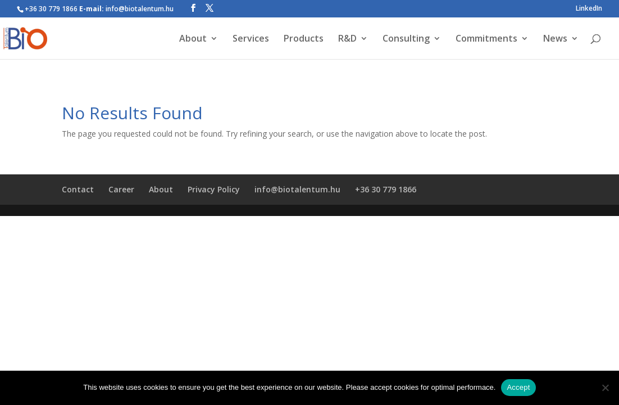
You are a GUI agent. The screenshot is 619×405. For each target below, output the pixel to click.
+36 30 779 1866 (385, 189)
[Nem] (605, 387)
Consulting (406, 39)
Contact (78, 189)
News (555, 39)
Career (121, 189)
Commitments (486, 39)
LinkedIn (589, 9)
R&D (347, 39)
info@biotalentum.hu (297, 189)
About (193, 39)
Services (251, 39)
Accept (518, 387)
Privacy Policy (214, 189)
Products (304, 39)
